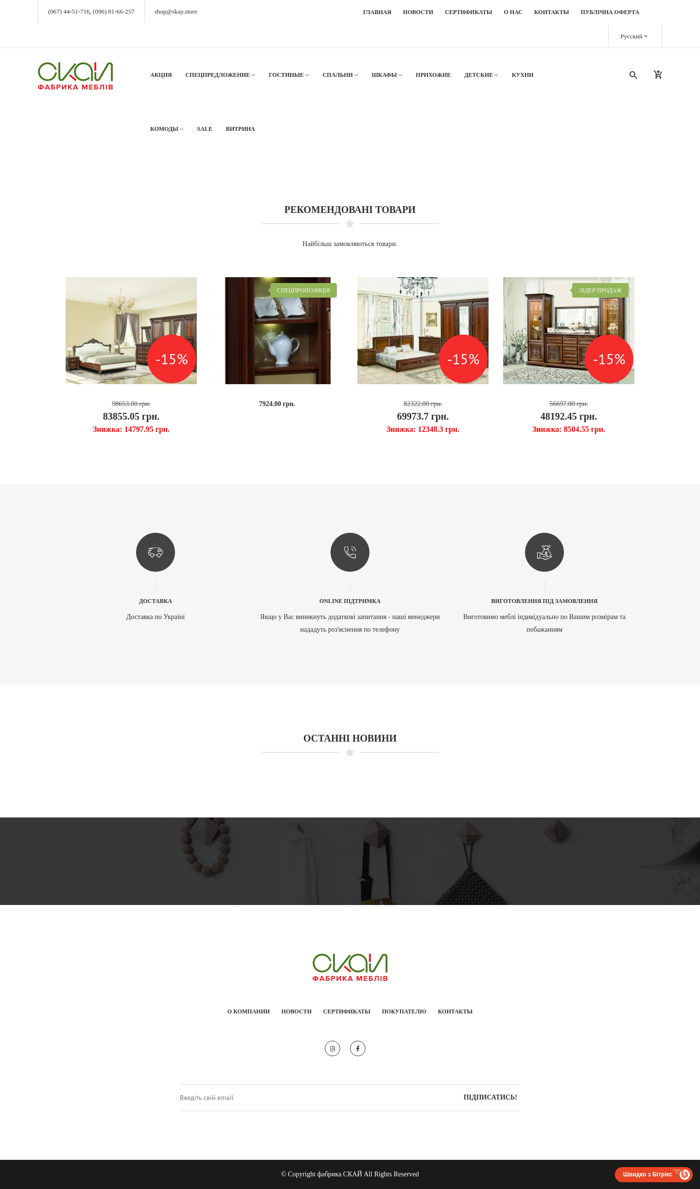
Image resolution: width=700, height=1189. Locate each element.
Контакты (551, 12)
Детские (481, 75)
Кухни (523, 74)
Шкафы (387, 75)
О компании (249, 1011)
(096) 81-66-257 (114, 11)
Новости (418, 12)
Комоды (167, 129)
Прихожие (433, 74)
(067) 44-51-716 (69, 11)
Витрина (240, 128)
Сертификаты (468, 12)
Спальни (340, 75)
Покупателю (404, 1011)
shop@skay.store (176, 11)
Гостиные (289, 75)
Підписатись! (490, 1097)
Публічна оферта (610, 12)
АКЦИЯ (161, 74)
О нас (513, 12)
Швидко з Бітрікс (647, 1174)
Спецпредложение (220, 75)
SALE (204, 128)
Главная (377, 12)
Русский (634, 35)
